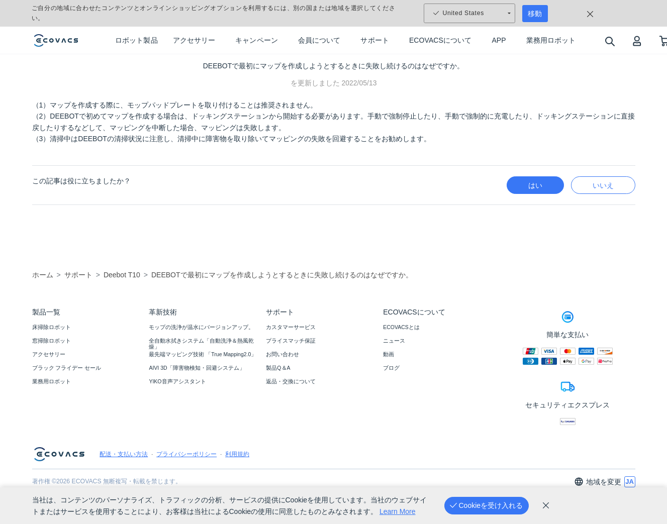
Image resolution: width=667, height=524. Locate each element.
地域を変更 (598, 481)
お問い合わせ (282, 354)
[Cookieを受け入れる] (486, 505)
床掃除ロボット (51, 327)
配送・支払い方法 (124, 454)
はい (535, 185)
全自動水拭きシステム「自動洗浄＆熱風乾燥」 (201, 344)
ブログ (391, 368)
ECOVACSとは (401, 327)
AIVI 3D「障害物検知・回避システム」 (196, 368)
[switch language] (629, 481)
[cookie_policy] (545, 505)
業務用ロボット (51, 381)
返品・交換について (291, 381)
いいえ (603, 185)
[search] (609, 41)
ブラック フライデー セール (67, 368)
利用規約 (237, 454)
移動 (535, 14)
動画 (388, 354)
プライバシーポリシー (186, 454)
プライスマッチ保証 (291, 341)
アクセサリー (48, 354)
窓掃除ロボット (51, 341)
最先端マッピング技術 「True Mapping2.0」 (202, 354)
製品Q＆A (278, 368)
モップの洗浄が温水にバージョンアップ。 (201, 327)
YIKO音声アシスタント (177, 381)
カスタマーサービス (291, 327)
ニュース (394, 341)
